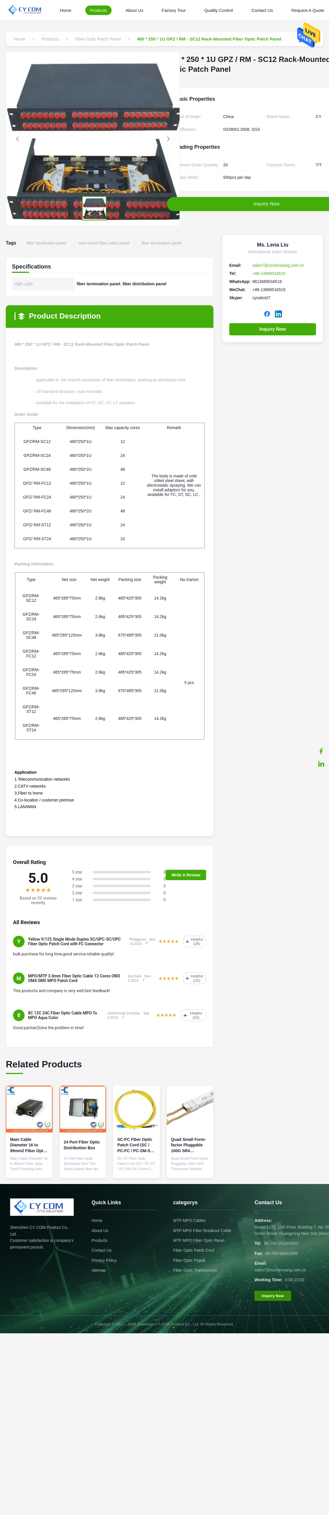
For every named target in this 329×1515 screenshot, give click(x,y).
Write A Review (185, 875)
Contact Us (262, 10)
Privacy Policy (104, 1260)
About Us (134, 10)
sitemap (99, 1270)
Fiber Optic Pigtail (189, 1260)
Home (65, 10)
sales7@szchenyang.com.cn (278, 265)
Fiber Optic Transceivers (195, 1270)
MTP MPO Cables (189, 1220)
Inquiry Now (272, 329)
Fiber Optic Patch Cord (193, 1250)
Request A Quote (307, 10)
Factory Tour (174, 10)
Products (98, 10)
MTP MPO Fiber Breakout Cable (202, 1230)
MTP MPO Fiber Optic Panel (198, 1240)
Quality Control (218, 10)
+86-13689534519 (268, 273)
